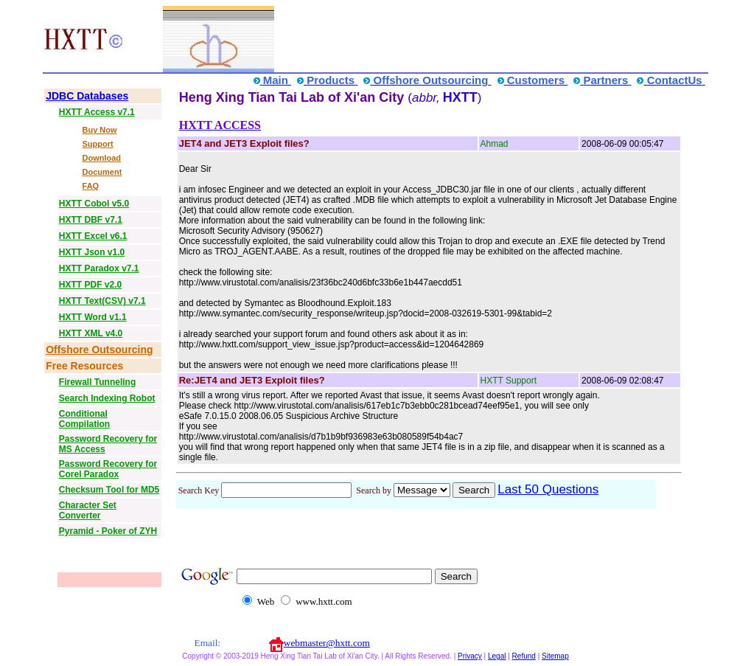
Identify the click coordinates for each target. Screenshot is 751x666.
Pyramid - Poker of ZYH (108, 531)
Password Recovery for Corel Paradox (108, 469)
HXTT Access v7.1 (97, 112)
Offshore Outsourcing (99, 349)
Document (102, 171)
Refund (524, 656)
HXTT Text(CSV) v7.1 (102, 301)
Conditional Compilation (84, 419)
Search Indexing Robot (107, 398)
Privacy (470, 656)
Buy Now (100, 129)
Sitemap (555, 656)
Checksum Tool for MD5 (109, 490)
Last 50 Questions (547, 489)
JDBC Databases (87, 96)
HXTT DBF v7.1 (90, 220)
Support (98, 143)
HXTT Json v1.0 (92, 252)
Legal (497, 656)
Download (102, 157)
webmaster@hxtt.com (327, 642)
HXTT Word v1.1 (93, 317)
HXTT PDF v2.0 (90, 285)
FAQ (91, 185)
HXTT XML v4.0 (90, 333)
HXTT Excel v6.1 (93, 236)
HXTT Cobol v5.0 (94, 203)
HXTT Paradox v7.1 (99, 268)
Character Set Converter (87, 510)
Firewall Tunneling (97, 382)
